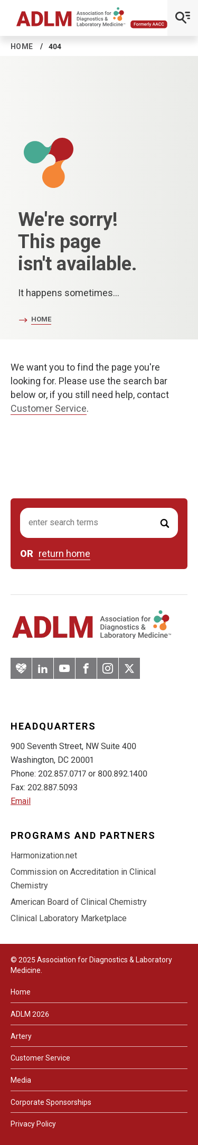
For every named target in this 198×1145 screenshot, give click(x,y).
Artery (21, 1036)
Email (21, 801)
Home (22, 46)
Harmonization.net (44, 855)
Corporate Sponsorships (51, 1102)
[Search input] (99, 523)
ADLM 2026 (30, 1014)
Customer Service (49, 408)
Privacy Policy (33, 1124)
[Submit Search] (165, 523)
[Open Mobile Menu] (182, 18)
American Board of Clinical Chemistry (79, 902)
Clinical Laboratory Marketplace (69, 918)
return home (64, 553)
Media (21, 1080)
